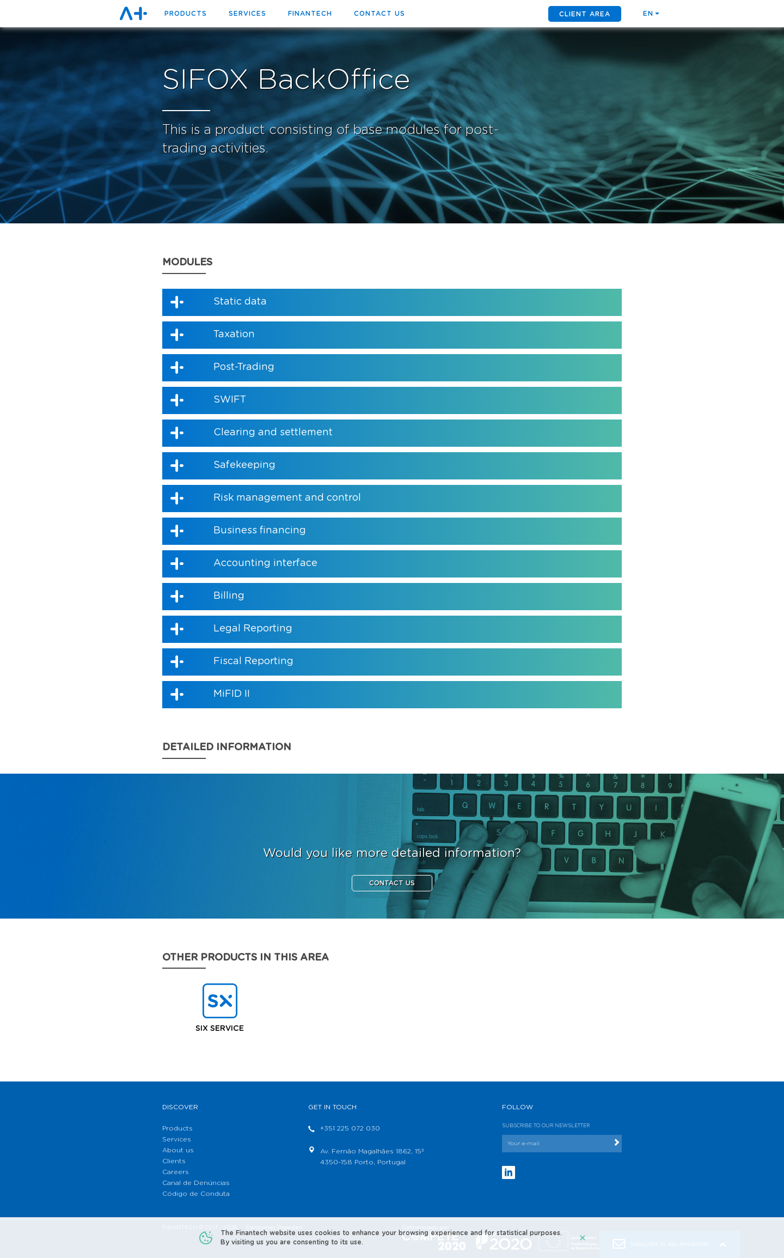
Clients (174, 1161)
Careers (175, 1172)
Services (247, 13)
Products (177, 1128)
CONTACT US (392, 883)
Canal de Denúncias (196, 1183)
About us (178, 1150)
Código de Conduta (196, 1193)
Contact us (379, 13)
